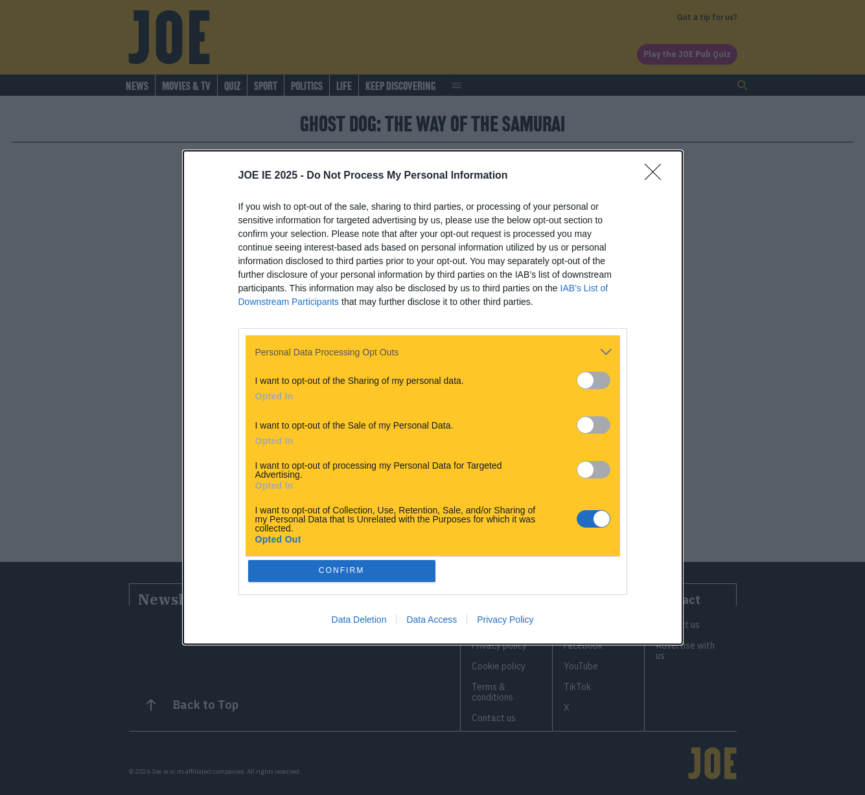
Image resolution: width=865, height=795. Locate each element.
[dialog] (432, 397)
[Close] (657, 174)
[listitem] (432, 350)
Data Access (431, 621)
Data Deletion (359, 621)
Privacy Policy (505, 621)
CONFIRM (343, 571)
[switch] (593, 379)
